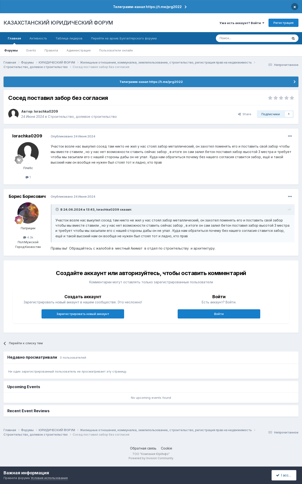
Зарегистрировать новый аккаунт (82, 314)
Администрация (79, 50)
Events (31, 50)
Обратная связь (143, 448)
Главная (14, 40)
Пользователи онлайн (116, 50)
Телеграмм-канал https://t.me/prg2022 (147, 7)
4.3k (28, 237)
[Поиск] (239, 38)
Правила (51, 50)
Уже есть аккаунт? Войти (241, 23)
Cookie (166, 448)
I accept (285, 475)
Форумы (11, 50)
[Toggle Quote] (57, 209)
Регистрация (283, 23)
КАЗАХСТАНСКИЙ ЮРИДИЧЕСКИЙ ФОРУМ (58, 23)
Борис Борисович (27, 196)
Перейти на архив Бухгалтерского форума (124, 38)
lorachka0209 (46, 111)
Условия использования (49, 478)
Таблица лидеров (69, 38)
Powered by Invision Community (151, 458)
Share (244, 114)
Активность (38, 38)
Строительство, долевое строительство (82, 117)
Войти (219, 314)
